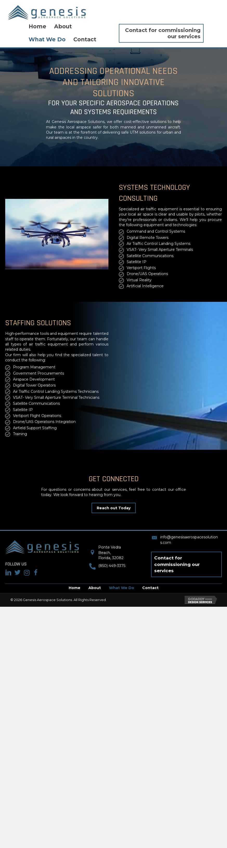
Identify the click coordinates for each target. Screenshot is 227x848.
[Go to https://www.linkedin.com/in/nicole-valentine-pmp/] (8, 573)
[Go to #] (17, 573)
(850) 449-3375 (111, 565)
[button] (114, 508)
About (94, 587)
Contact (150, 587)
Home (74, 587)
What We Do (121, 587)
